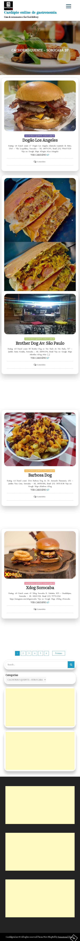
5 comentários (41, 162)
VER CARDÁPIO (38, 154)
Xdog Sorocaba (40, 587)
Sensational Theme (66, 936)
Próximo (58, 653)
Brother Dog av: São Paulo (40, 343)
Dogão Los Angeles (40, 140)
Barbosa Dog (40, 475)
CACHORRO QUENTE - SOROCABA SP (39, 136)
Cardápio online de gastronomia (30, 12)
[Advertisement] (40, 707)
